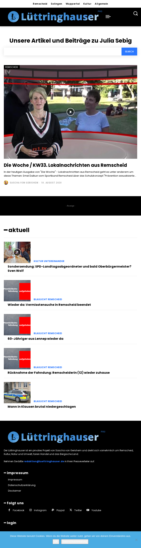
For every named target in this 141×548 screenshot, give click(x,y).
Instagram (40, 510)
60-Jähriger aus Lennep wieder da (35, 338)
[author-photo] (6, 182)
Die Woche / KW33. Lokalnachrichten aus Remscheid (65, 165)
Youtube (96, 510)
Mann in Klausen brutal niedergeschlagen (42, 406)
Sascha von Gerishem (24, 182)
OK (56, 541)
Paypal (61, 510)
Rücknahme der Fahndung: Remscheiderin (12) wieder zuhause (59, 372)
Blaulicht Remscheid (48, 299)
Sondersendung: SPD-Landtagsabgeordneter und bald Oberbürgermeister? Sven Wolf (69, 268)
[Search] (129, 51)
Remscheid (11, 67)
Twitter (78, 510)
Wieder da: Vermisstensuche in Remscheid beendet (49, 305)
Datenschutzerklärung (75, 541)
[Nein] (136, 540)
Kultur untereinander (49, 261)
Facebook (18, 510)
